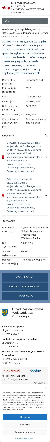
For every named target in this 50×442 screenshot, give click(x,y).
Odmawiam (25, 424)
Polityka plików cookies (24, 438)
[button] (46, 387)
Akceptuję (25, 417)
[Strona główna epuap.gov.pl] (38, 370)
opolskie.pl (25, 295)
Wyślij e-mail (32, 278)
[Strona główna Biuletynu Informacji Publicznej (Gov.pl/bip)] (14, 370)
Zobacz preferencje (25, 432)
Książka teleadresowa (25, 286)
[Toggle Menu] (45, 21)
